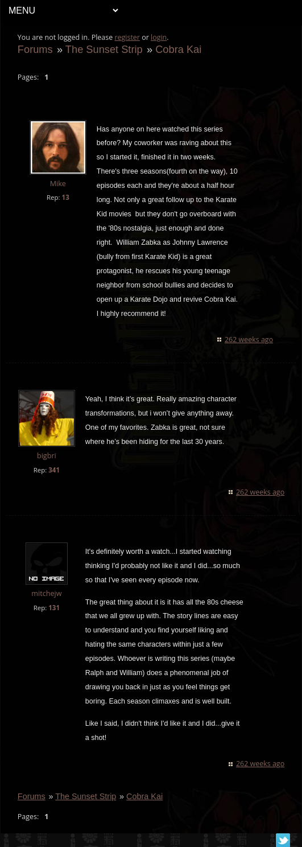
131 (54, 607)
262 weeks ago (249, 339)
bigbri (46, 455)
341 (54, 470)
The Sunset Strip (104, 49)
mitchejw (46, 593)
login (159, 37)
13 (65, 197)
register (127, 37)
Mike (58, 183)
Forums (35, 49)
